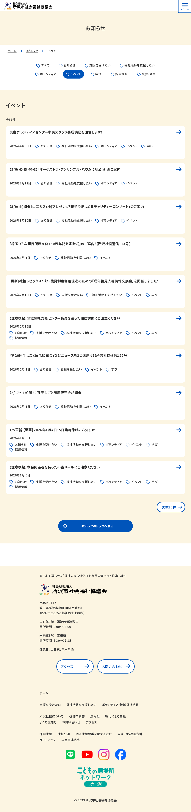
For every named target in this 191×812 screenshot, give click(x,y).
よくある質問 (48, 720)
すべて (45, 65)
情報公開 (64, 732)
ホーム (12, 51)
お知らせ (32, 51)
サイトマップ (48, 738)
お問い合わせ (112, 666)
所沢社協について (52, 714)
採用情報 (121, 74)
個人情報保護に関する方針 (94, 732)
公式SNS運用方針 (130, 732)
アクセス (67, 666)
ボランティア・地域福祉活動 (120, 703)
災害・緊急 (149, 74)
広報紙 (95, 714)
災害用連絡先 (70, 738)
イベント (75, 74)
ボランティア (48, 74)
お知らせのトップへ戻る (97, 526)
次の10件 (168, 507)
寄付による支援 (115, 714)
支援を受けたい (99, 65)
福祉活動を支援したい (139, 65)
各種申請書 (77, 714)
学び (98, 74)
